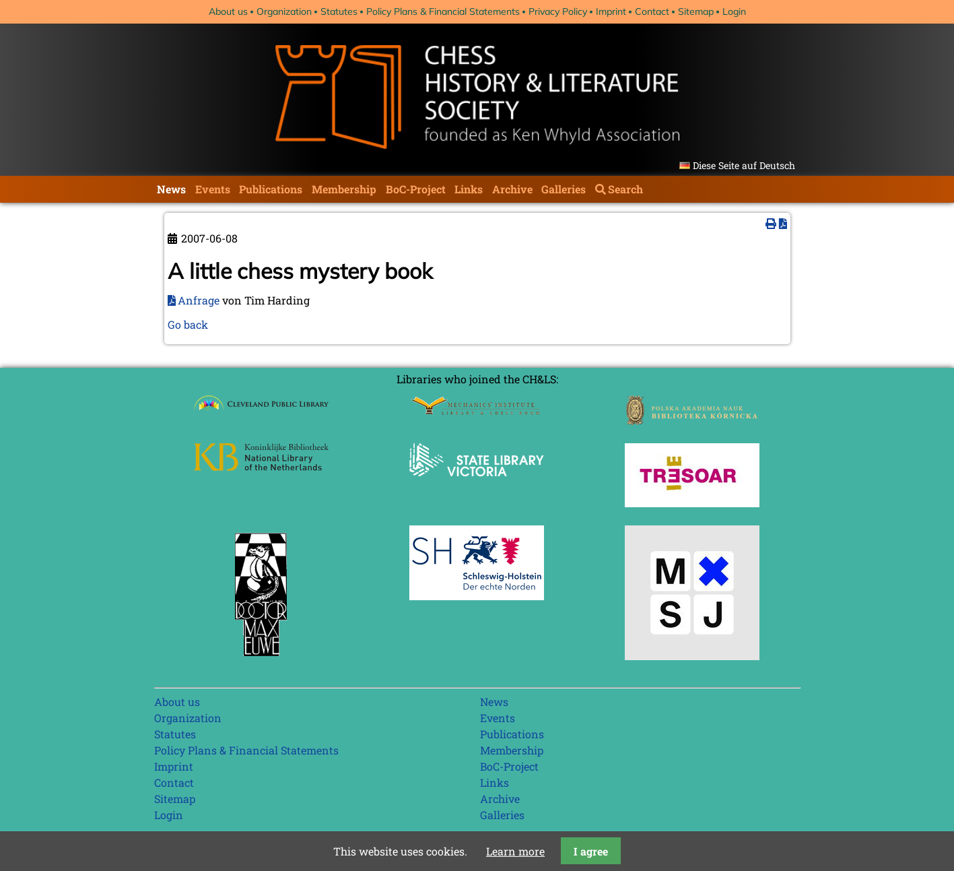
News (171, 189)
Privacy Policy (558, 11)
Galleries (563, 189)
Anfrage (198, 300)
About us (228, 11)
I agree (591, 851)
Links (468, 189)
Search (625, 189)
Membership (344, 189)
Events (212, 189)
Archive (512, 189)
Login (734, 11)
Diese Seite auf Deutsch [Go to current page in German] (744, 165)
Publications (270, 189)
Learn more (515, 851)
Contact (652, 11)
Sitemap (696, 11)
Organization (284, 11)
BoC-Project (416, 189)
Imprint (611, 11)
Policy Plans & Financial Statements (443, 11)
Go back (188, 324)
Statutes (338, 11)
